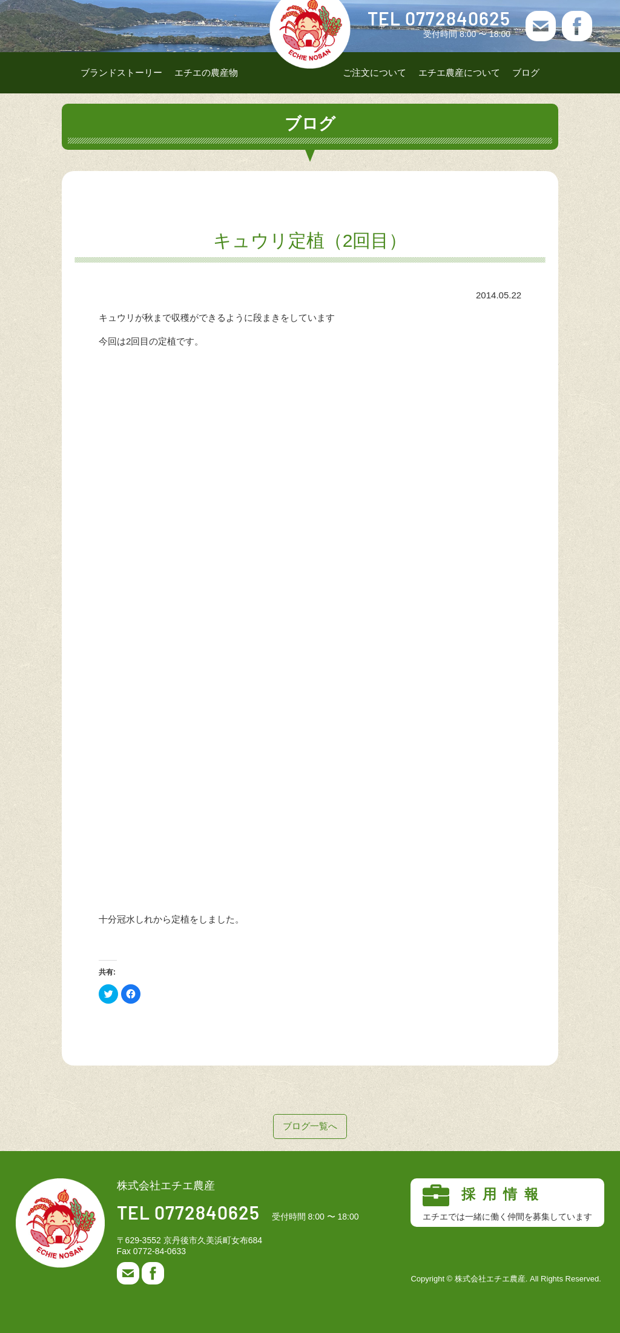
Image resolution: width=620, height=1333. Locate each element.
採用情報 (507, 1203)
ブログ (525, 72)
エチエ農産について (459, 72)
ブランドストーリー (121, 72)
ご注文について (374, 72)
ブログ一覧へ (310, 1126)
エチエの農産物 (206, 72)
